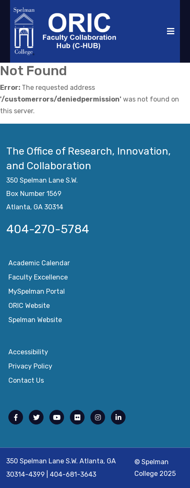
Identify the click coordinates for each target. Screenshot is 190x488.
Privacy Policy (30, 366)
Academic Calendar (39, 263)
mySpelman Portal (36, 291)
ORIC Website (29, 306)
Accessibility (28, 352)
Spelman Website (35, 320)
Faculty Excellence (38, 277)
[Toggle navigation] (171, 31)
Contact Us (26, 380)
